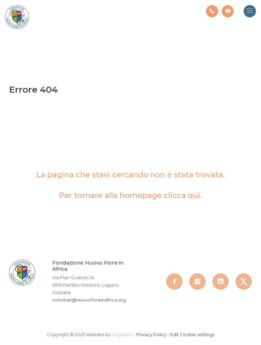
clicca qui (182, 195)
